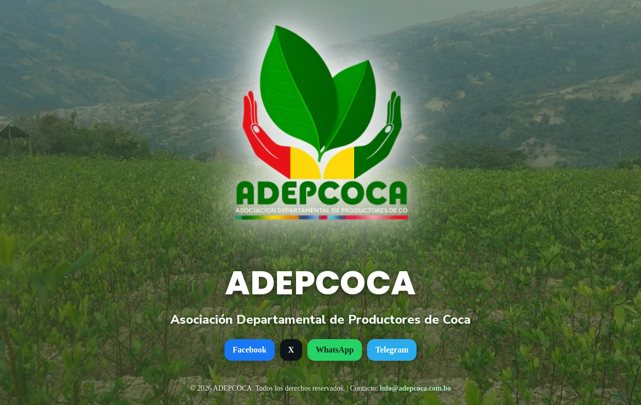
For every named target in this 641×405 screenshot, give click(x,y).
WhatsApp (335, 349)
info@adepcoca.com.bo (415, 388)
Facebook (250, 349)
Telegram (391, 349)
